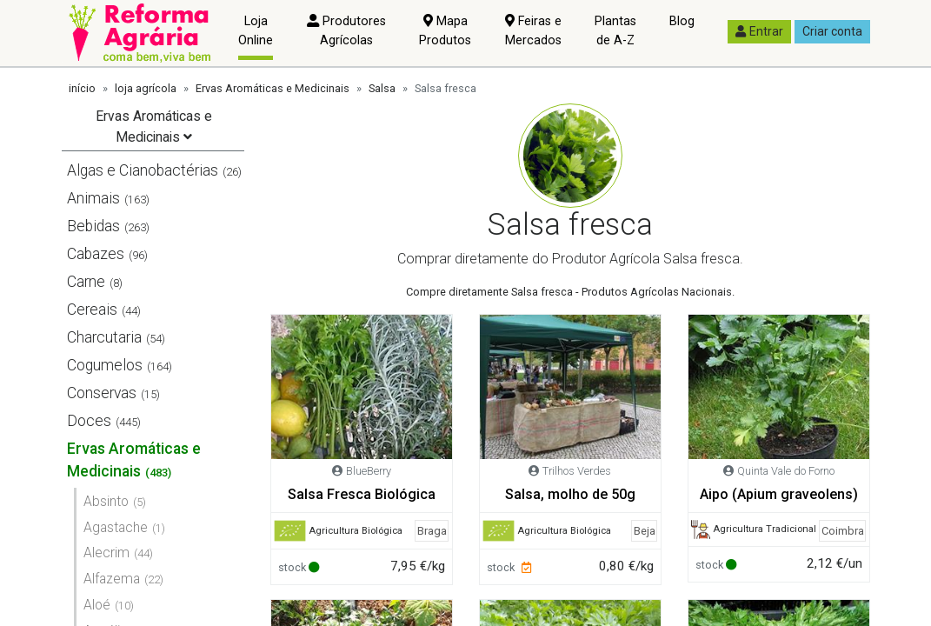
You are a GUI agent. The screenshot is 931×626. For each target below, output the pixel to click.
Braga (432, 530)
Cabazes (95, 254)
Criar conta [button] (832, 31)
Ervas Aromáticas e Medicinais (272, 88)
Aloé (96, 604)
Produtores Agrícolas (346, 31)
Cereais (92, 309)
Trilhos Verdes (576, 470)
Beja (644, 530)
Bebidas (93, 226)
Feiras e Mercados (533, 31)
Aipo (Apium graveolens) (779, 494)
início (82, 88)
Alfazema (111, 578)
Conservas (101, 393)
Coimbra (842, 530)
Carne (86, 281)
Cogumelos (105, 365)
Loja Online (255, 31)
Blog (682, 21)
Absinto (106, 501)
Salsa (382, 88)
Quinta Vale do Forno (786, 470)
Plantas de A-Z (615, 31)
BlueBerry (368, 470)
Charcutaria (104, 337)
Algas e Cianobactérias (142, 170)
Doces (89, 421)
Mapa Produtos (445, 31)
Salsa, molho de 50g (570, 494)
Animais (93, 198)
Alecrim (106, 552)
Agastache (115, 527)
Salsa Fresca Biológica (362, 494)
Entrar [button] (759, 31)
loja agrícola (145, 88)
